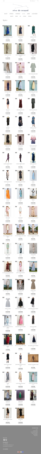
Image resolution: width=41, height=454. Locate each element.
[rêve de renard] (20, 7)
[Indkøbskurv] (33, 1)
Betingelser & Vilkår (34, 432)
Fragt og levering (35, 433)
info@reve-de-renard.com (9, 446)
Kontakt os (36, 435)
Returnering (35, 434)
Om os (37, 429)
